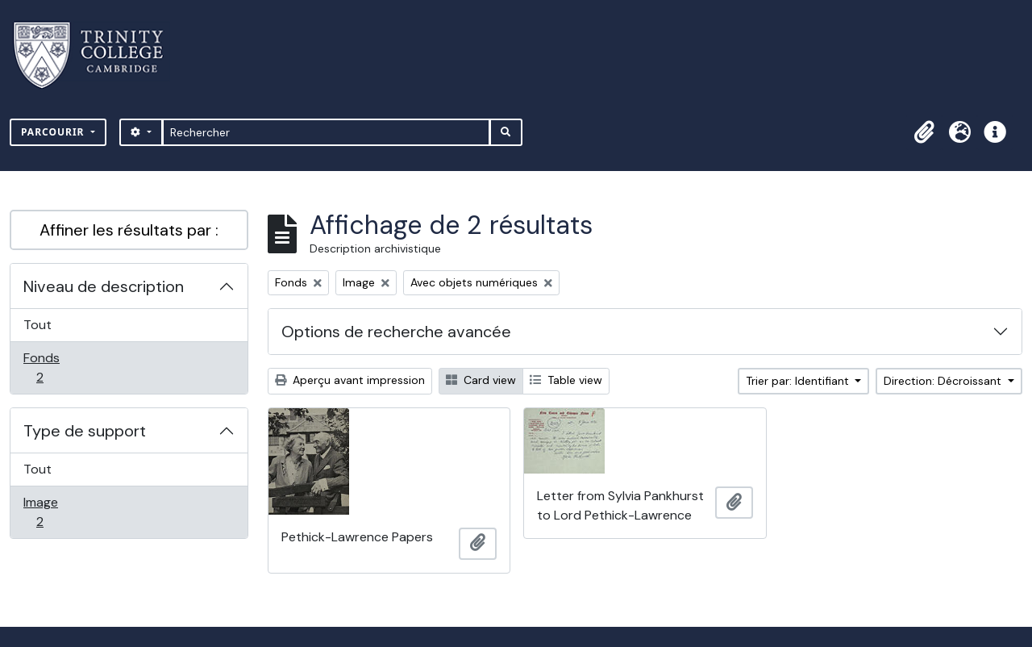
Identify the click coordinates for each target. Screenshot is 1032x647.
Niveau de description (103, 286)
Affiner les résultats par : (129, 229)
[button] (924, 132)
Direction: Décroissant (944, 381)
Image (57, 512)
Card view (481, 380)
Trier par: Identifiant (799, 381)
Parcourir (54, 132)
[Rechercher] (326, 132)
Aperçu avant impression (350, 380)
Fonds (57, 367)
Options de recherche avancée (396, 331)
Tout (37, 324)
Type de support (84, 430)
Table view (566, 380)
